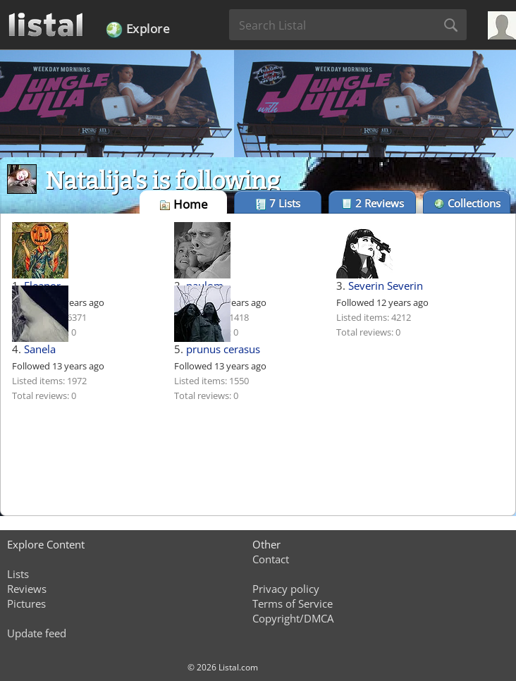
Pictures (26, 603)
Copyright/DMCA (292, 618)
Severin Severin (385, 285)
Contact (270, 559)
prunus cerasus (223, 349)
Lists (277, 203)
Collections (467, 203)
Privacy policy (285, 589)
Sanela (40, 349)
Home (183, 204)
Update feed (36, 633)
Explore (138, 29)
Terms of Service (292, 603)
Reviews (372, 203)
